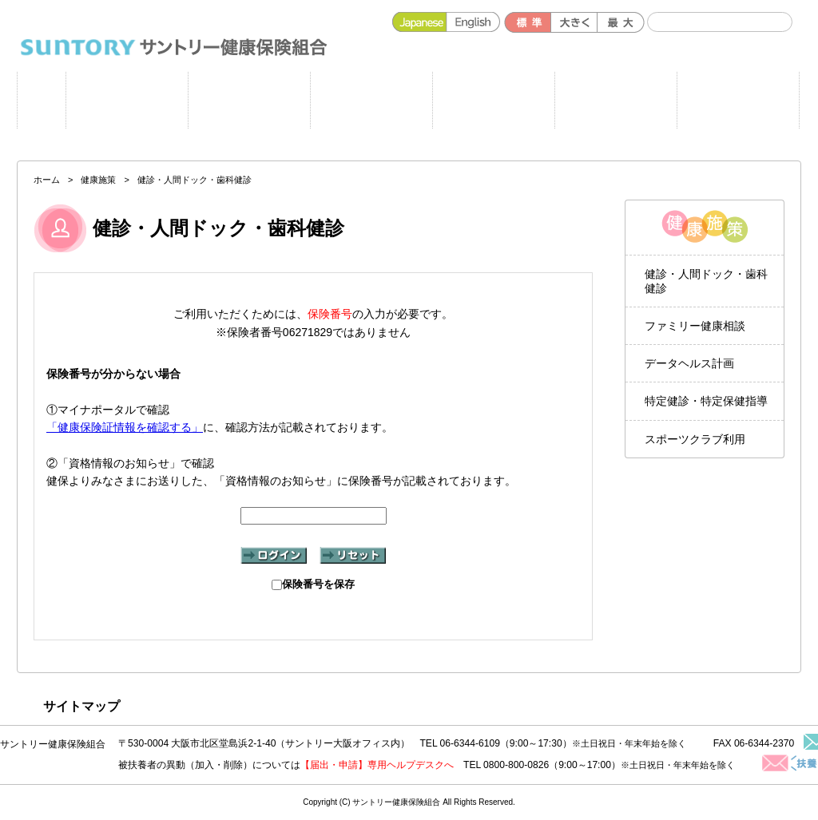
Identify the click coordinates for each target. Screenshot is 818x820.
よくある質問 (738, 100)
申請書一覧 (127, 100)
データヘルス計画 (689, 363)
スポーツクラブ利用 (695, 439)
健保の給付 (371, 100)
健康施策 (249, 100)
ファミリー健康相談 (695, 325)
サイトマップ (81, 706)
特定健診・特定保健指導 (706, 400)
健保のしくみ (493, 100)
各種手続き (615, 100)
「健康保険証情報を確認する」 (124, 427)
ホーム (42, 100)
